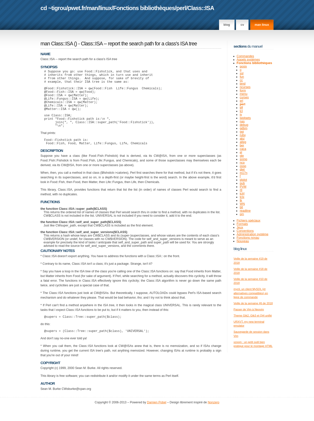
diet (242, 169)
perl (181, 8)
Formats (242, 224)
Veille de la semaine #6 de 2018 (253, 303)
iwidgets (245, 118)
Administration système (252, 234)
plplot (243, 180)
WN (242, 204)
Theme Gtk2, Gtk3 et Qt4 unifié (253, 315)
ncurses (245, 87)
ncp (242, 162)
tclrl (242, 193)
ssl (241, 73)
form (243, 90)
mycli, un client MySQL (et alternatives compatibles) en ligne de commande (251, 293)
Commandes (245, 56)
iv (241, 114)
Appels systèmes (248, 59)
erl (241, 101)
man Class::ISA (56, 44)
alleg (243, 142)
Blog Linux (240, 249)
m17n (243, 173)
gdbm (243, 128)
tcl (241, 111)
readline (245, 210)
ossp (243, 166)
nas (242, 121)
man (92, 8)
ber (242, 145)
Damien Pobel (156, 416)
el (241, 152)
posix (243, 66)
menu (243, 94)
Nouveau (243, 241)
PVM (243, 186)
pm (242, 214)
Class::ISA (200, 8)
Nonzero (213, 416)
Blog (226, 24)
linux (105, 8)
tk (241, 200)
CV (242, 24)
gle (242, 156)
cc (241, 80)
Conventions (245, 231)
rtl (241, 190)
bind (243, 83)
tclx (242, 197)
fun (242, 77)
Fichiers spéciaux (249, 220)
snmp (243, 159)
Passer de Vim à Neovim (249, 309)
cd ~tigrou (53, 8)
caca (243, 149)
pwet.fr (76, 8)
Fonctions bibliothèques (144, 8)
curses (244, 97)
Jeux (240, 227)
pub (242, 183)
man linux (262, 24)
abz (242, 138)
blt (241, 207)
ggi (242, 131)
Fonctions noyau (248, 237)
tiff (241, 107)
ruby (243, 135)
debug (244, 125)
